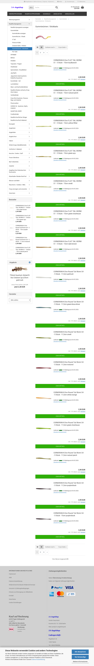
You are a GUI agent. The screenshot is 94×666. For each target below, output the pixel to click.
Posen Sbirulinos (14, 157)
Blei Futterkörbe (13, 162)
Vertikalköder (15, 95)
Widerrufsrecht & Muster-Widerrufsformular (22, 585)
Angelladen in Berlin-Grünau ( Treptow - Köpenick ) (39, 1)
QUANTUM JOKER (16, 111)
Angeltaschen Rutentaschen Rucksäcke (17, 171)
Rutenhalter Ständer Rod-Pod (17, 176)
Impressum (12, 574)
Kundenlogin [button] (69, 1)
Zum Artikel (60, 84)
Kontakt (11, 595)
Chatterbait (14, 67)
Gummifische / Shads (18, 36)
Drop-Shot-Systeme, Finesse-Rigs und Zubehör (19, 99)
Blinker (13, 58)
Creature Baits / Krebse (19, 45)
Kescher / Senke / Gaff (16, 153)
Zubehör (11, 166)
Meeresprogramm (15, 14)
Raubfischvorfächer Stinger (19, 117)
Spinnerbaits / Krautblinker (18, 70)
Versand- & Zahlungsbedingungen (19, 588)
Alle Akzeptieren (80, 652)
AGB (10, 577)
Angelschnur (13, 136)
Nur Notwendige (80, 657)
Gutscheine (12, 599)
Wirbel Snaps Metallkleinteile (17, 145)
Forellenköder (15, 114)
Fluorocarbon (14, 103)
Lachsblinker (14, 84)
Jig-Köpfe (13, 73)
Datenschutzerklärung (38, 659)
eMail (59, 1)
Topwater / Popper (16, 64)
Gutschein (12, 193)
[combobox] (50, 47)
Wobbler (13, 61)
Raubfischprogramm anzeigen (20, 27)
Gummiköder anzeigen (19, 33)
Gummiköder (14, 30)
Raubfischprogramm (32, 14)
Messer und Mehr (14, 180)
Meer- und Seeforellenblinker (19, 87)
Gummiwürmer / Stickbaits (20, 48)
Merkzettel (81, 1)
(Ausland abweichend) (60, 70)
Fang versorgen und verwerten (18, 189)
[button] (37, 47)
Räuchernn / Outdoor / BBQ (17, 185)
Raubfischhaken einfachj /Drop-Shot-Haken (20, 91)
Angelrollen (69, 14)
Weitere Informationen (80, 661)
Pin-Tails (14, 51)
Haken (11, 141)
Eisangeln (46, 14)
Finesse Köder (16, 42)
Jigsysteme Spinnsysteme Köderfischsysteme (18, 77)
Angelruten (57, 14)
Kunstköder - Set (16, 81)
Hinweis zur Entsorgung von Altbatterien (21, 592)
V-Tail (14, 39)
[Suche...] (31, 7)
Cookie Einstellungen (15, 602)
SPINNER (13, 54)
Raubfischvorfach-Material (18, 120)
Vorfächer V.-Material (15, 149)
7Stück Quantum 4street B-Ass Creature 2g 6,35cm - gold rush (20, 277)
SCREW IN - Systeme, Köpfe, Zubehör (19, 107)
